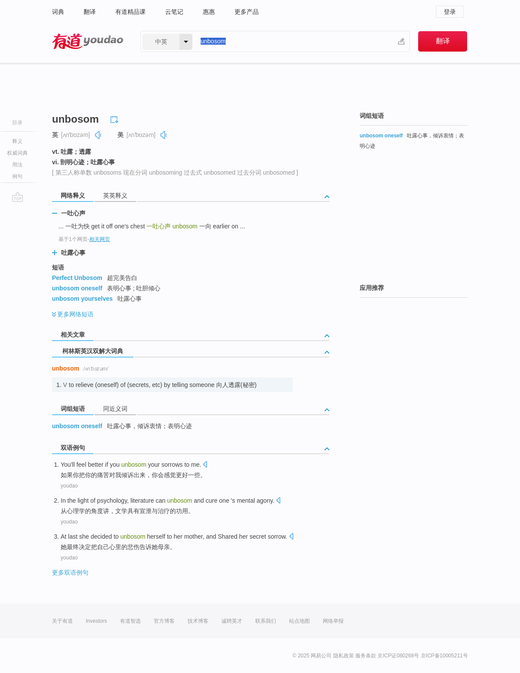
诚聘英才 (231, 621)
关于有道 (62, 621)
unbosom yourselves (82, 298)
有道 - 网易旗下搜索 (87, 41)
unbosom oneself (77, 288)
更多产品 (246, 11)
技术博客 (198, 621)
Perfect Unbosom (77, 277)
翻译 (90, 11)
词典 (58, 11)
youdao (69, 486)
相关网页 (99, 239)
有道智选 (130, 621)
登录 (450, 11)
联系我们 (265, 621)
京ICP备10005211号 (444, 656)
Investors (96, 621)
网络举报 (333, 621)
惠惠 (209, 11)
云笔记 (174, 11)
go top (17, 197)
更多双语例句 (70, 572)
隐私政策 (343, 656)
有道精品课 (130, 11)
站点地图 (299, 621)
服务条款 (365, 656)
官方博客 (164, 621)
